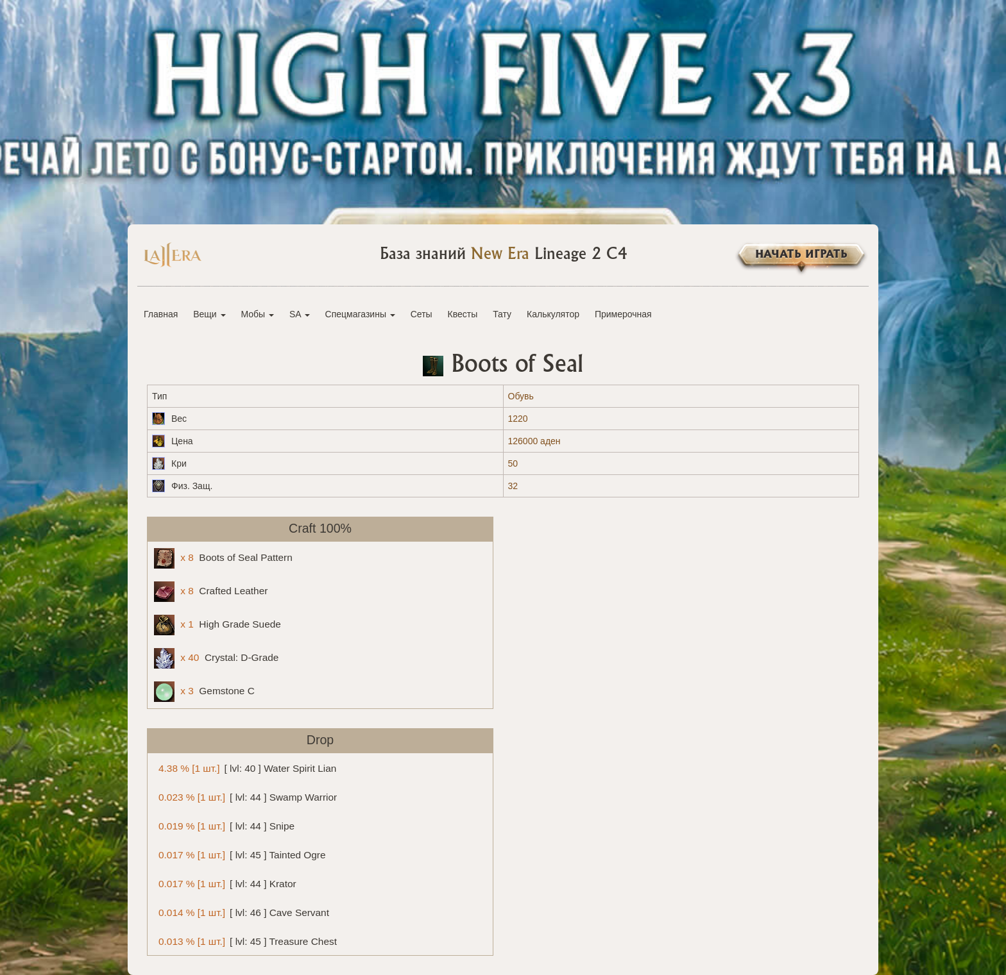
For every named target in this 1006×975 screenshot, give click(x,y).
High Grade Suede (217, 625)
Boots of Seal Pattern (223, 558)
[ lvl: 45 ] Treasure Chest (245, 941)
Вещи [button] (209, 314)
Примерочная (623, 314)
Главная (161, 314)
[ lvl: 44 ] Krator (225, 883)
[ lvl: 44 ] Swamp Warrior (245, 796)
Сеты (421, 314)
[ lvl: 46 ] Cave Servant (241, 912)
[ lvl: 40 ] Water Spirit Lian (245, 768)
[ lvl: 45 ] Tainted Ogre (240, 854)
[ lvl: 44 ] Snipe (224, 825)
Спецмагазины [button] (360, 314)
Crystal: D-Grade (216, 658)
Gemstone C (204, 691)
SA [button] (299, 314)
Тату (502, 314)
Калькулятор (553, 314)
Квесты (463, 314)
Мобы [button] (257, 314)
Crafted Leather (211, 591)
